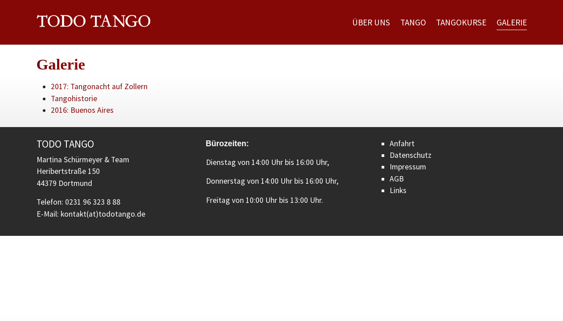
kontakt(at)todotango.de (103, 214)
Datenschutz (410, 155)
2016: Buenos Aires (82, 110)
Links (398, 190)
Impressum (408, 167)
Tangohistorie (74, 98)
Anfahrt (402, 143)
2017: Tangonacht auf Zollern (99, 86)
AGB (397, 179)
